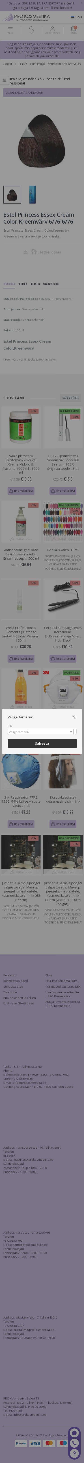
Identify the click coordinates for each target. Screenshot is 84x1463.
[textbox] (41, 732)
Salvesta (42, 743)
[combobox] (42, 731)
